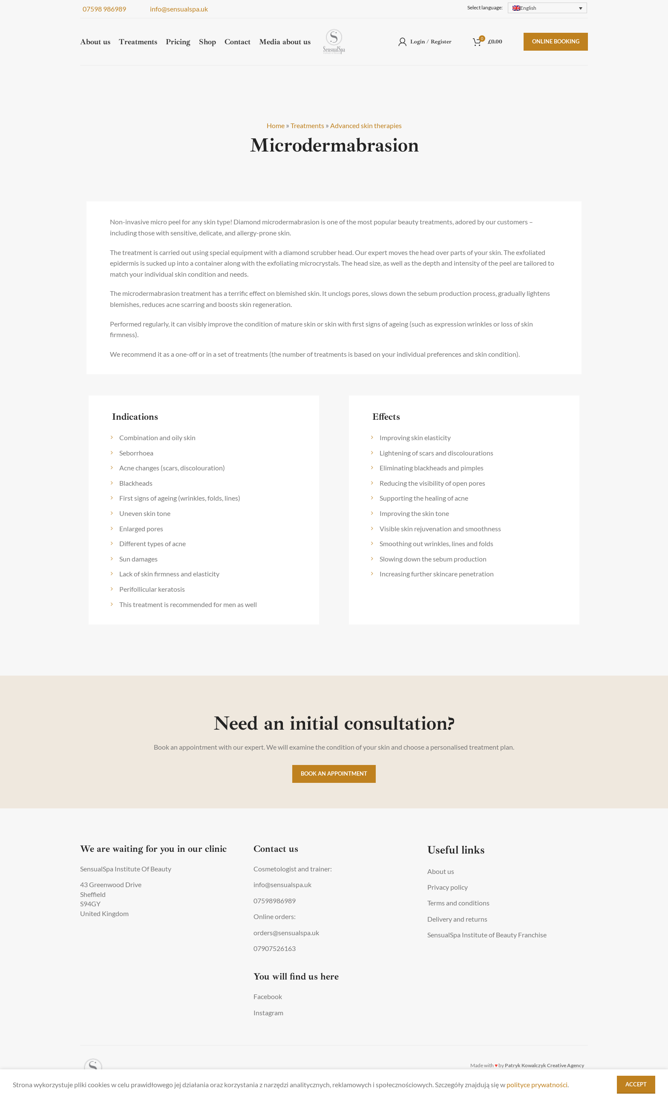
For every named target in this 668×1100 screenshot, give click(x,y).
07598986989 (274, 901)
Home (268, 125)
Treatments (304, 125)
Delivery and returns (457, 919)
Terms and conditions (458, 903)
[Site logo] (334, 48)
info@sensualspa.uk (177, 9)
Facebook (267, 996)
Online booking (555, 48)
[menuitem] (547, 8)
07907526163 (274, 948)
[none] (547, 8)
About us (440, 871)
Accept (636, 1084)
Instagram (268, 1012)
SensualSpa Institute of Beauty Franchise (487, 935)
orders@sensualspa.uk (286, 932)
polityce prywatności (537, 1084)
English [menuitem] (528, 8)
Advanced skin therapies (369, 125)
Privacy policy (447, 887)
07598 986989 (103, 9)
